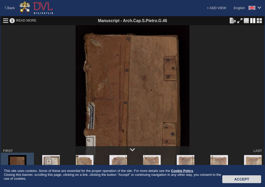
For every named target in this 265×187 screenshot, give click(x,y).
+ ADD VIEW (216, 8)
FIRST (8, 151)
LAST (257, 151)
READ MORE (26, 20)
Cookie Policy (182, 171)
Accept (241, 179)
